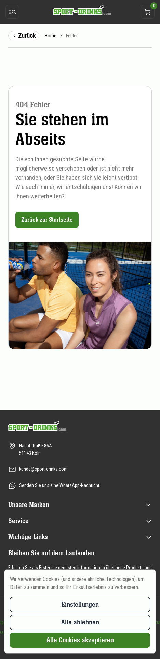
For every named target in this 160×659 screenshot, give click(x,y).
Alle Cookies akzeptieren (80, 640)
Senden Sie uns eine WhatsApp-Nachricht (59, 485)
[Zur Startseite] (80, 10)
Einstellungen (80, 604)
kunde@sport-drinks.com (43, 469)
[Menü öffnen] (12, 12)
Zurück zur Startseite (47, 219)
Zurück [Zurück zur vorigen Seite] (24, 35)
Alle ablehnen (80, 622)
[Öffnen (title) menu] (148, 504)
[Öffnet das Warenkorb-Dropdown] (147, 12)
